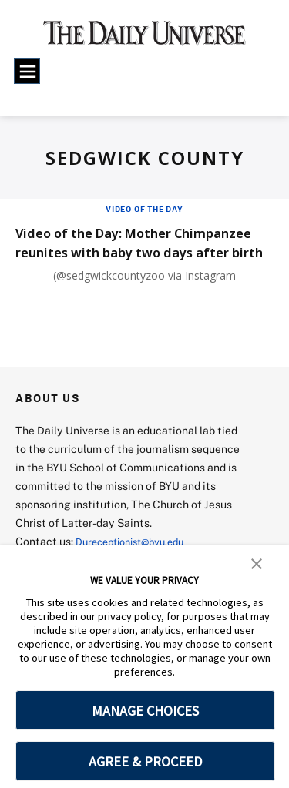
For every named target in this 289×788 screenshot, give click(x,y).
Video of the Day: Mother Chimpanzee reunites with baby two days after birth (137, 251)
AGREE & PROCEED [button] (145, 761)
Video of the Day (144, 208)
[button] (256, 562)
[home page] (144, 38)
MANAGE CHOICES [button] (145, 710)
